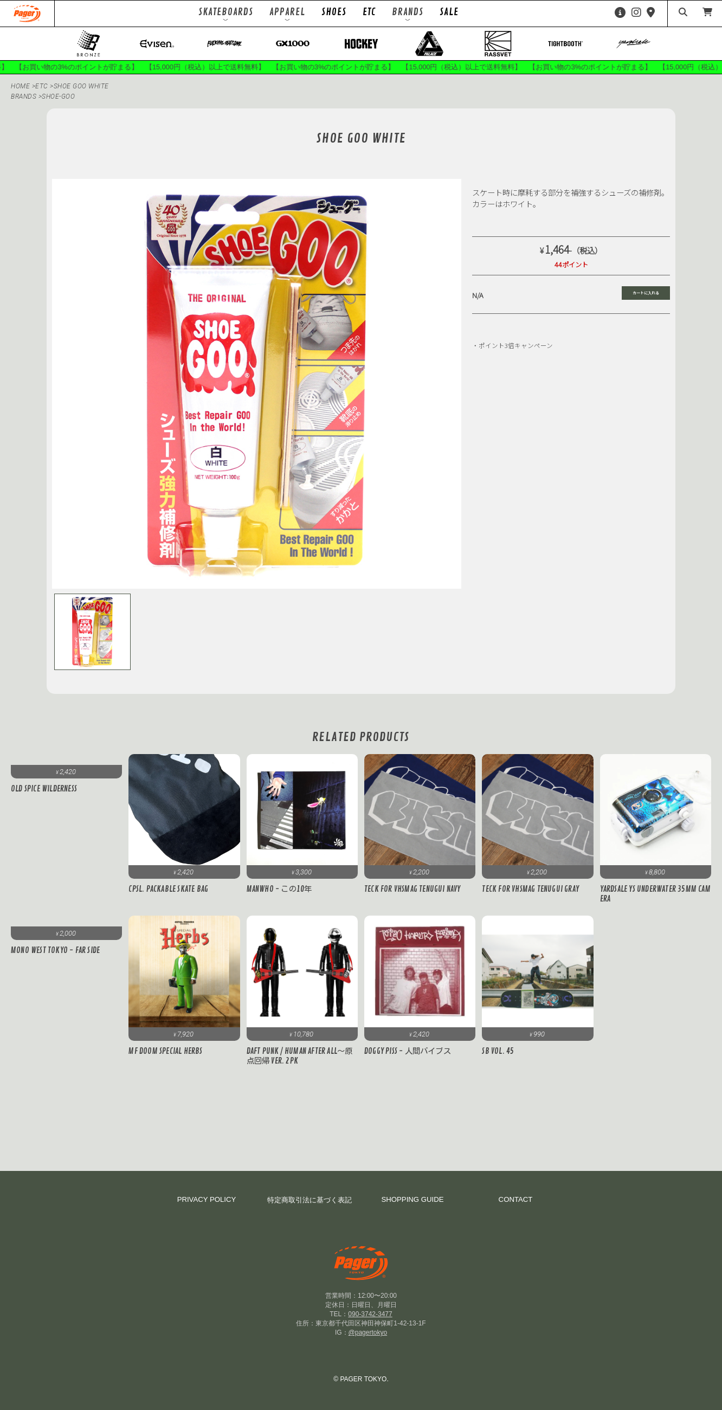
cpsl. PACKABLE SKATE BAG (168, 889)
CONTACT (516, 1199)
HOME (20, 86)
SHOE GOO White (81, 86)
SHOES (333, 12)
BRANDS (23, 96)
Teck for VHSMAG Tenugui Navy (412, 889)
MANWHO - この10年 (279, 889)
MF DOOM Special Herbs (169, 1051)
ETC (369, 12)
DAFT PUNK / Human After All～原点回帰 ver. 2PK (300, 1056)
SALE (449, 12)
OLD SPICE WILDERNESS (44, 789)
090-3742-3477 (370, 1314)
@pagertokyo (368, 1332)
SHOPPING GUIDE (412, 1199)
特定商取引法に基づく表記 (309, 1200)
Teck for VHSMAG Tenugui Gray (530, 889)
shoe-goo (58, 96)
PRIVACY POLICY (206, 1199)
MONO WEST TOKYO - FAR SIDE (55, 950)
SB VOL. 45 (498, 1051)
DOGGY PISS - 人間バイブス (407, 1051)
